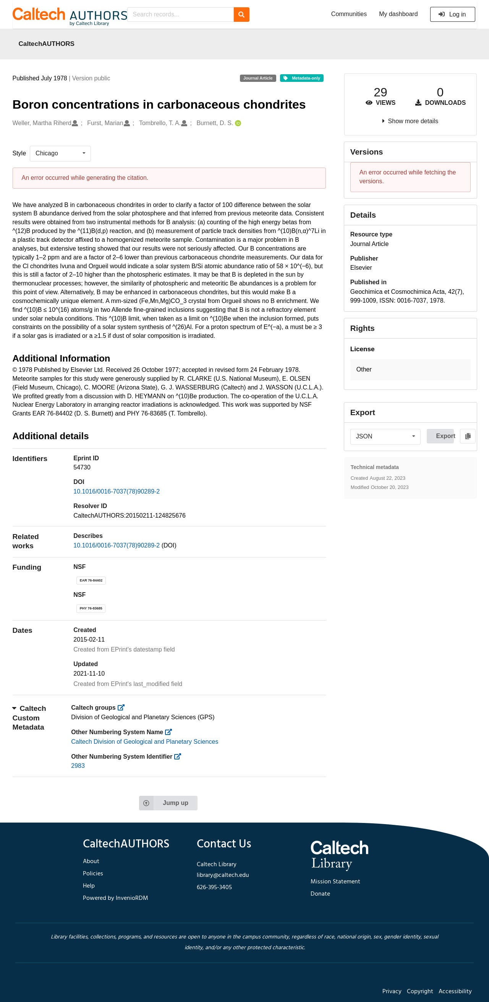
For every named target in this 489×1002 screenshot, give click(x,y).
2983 (78, 765)
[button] (410, 369)
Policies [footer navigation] (93, 874)
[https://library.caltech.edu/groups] (123, 707)
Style (19, 153)
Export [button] (445, 436)
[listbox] (60, 153)
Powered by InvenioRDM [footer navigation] (115, 898)
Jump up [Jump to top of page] (163, 803)
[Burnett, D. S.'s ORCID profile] (237, 123)
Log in (452, 14)
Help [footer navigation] (89, 886)
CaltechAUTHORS (47, 43)
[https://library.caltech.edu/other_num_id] (180, 756)
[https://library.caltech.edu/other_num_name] (171, 732)
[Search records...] (180, 14)
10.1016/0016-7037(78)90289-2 (116, 491)
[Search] (241, 14)
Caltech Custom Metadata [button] (29, 717)
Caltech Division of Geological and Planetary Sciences (144, 741)
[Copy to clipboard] (468, 436)
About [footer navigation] (91, 862)
